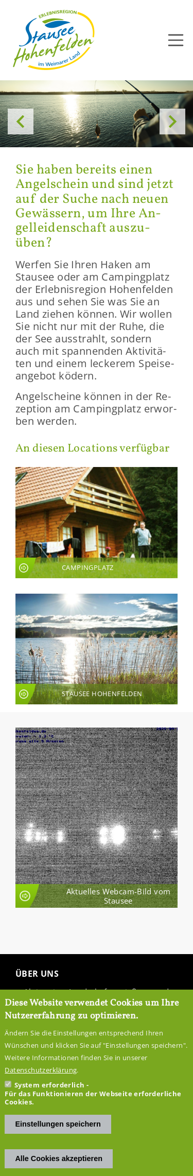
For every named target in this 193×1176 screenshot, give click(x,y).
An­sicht (96, 522)
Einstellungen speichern (57, 1136)
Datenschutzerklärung (41, 1082)
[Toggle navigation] (176, 40)
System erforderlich (49, 1097)
